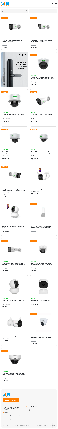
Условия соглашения (51, 425)
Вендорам (17, 419)
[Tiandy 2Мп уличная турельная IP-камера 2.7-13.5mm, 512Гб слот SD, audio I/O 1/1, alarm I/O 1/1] (43, 69)
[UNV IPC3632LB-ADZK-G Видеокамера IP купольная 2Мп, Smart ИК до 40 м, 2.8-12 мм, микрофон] (43, 255)
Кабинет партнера (47, 419)
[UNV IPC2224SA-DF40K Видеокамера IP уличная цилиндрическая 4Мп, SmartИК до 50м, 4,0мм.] (14, 255)
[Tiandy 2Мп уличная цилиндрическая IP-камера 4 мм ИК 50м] (14, 32)
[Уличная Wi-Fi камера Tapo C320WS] (43, 181)
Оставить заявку (11, 400)
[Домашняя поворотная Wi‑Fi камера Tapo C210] (14, 218)
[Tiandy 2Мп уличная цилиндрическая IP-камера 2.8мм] (43, 106)
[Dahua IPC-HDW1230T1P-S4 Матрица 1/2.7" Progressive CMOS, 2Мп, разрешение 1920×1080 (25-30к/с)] (43, 328)
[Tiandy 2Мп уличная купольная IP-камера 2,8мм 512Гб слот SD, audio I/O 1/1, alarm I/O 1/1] (43, 143)
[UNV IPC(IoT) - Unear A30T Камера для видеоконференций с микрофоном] (43, 218)
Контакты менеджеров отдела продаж (12, 415)
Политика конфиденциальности (22, 425)
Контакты (23, 419)
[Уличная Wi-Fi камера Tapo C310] (14, 328)
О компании (5, 419)
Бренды (11, 419)
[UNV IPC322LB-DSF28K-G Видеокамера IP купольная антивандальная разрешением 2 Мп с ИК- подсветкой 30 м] (14, 365)
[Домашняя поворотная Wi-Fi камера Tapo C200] (14, 292)
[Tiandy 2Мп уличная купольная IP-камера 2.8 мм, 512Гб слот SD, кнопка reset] (14, 106)
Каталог (28, 419)
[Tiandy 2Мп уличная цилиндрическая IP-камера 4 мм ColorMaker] (43, 32)
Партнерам (34, 419)
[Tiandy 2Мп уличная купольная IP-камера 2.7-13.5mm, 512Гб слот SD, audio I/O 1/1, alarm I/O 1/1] (14, 143)
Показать (4, 9)
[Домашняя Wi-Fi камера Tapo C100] (43, 292)
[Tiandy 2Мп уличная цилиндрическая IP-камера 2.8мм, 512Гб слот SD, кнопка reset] (14, 181)
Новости (40, 419)
